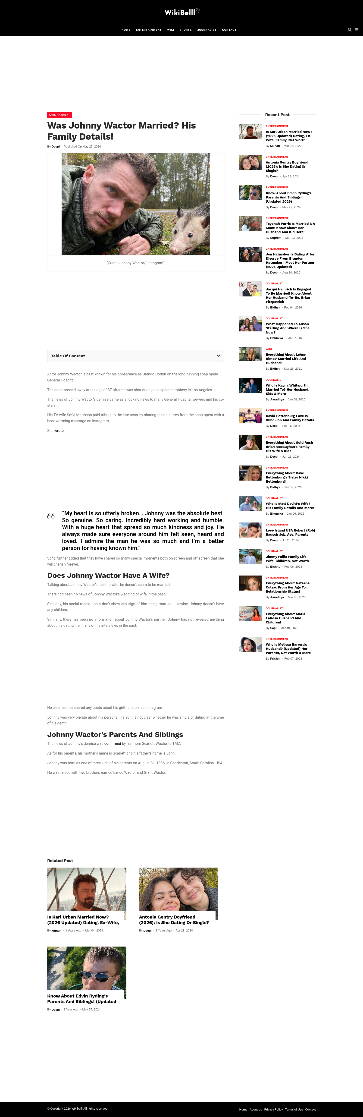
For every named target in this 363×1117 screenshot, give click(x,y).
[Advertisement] (181, 75)
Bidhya (275, 307)
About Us (256, 1109)
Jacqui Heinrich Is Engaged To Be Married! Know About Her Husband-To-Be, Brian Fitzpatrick (289, 295)
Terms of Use (294, 1109)
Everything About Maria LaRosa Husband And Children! (285, 618)
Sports (186, 29)
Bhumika (276, 338)
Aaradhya (277, 399)
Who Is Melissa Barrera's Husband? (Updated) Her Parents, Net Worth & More (288, 648)
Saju (273, 628)
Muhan (56, 930)
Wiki (170, 29)
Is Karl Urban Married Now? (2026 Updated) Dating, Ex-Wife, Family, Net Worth (83, 922)
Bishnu (275, 566)
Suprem (275, 237)
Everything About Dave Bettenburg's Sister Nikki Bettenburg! (287, 477)
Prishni (275, 658)
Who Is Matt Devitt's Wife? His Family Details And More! (290, 506)
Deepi (56, 146)
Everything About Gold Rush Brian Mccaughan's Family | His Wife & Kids (289, 447)
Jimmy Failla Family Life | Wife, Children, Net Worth (287, 559)
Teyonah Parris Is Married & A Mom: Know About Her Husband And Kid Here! (290, 228)
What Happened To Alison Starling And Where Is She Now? (287, 328)
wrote (59, 430)
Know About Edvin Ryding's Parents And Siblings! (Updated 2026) (81, 1001)
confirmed (112, 743)
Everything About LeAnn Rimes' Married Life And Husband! (286, 358)
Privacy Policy (273, 1109)
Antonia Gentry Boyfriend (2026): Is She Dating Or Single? (174, 919)
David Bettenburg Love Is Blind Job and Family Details (290, 418)
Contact (229, 29)
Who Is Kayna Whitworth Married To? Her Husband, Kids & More (287, 389)
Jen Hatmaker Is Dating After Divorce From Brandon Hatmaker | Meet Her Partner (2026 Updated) (290, 260)
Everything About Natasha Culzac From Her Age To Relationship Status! (288, 587)
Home (126, 29)
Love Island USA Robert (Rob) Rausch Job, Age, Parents (290, 532)
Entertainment (149, 29)
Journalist (206, 29)
